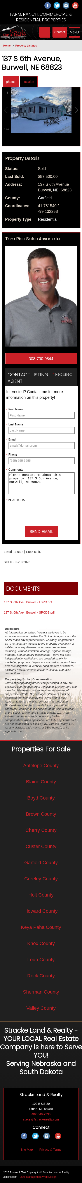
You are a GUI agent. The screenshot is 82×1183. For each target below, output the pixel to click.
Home (6, 45)
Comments (14, 470)
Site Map (27, 1149)
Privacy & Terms (50, 1149)
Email (11, 439)
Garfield (45, 198)
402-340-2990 (41, 1114)
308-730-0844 (41, 359)
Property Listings (26, 45)
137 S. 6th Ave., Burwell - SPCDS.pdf (29, 612)
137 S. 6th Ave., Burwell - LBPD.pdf (28, 602)
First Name (14, 409)
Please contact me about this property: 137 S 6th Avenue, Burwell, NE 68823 (42, 483)
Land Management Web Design (38, 1176)
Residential (48, 219)
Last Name (14, 424)
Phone (11, 455)
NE (56, 190)
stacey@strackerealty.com (41, 1119)
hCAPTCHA (15, 500)
